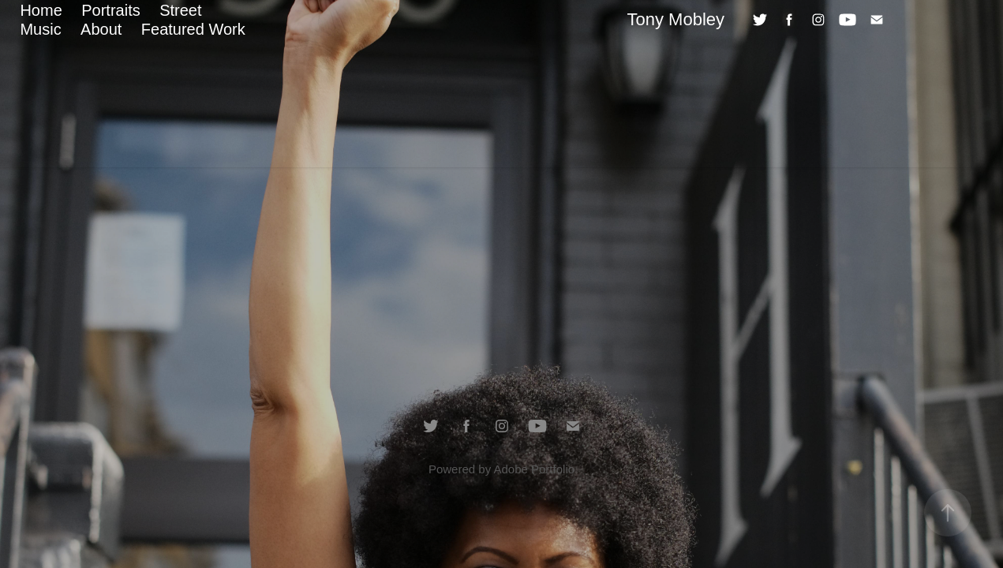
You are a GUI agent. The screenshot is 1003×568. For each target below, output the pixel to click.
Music (40, 29)
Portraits (110, 10)
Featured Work (193, 29)
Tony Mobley (676, 19)
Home (41, 10)
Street (180, 10)
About (101, 29)
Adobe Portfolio (533, 469)
